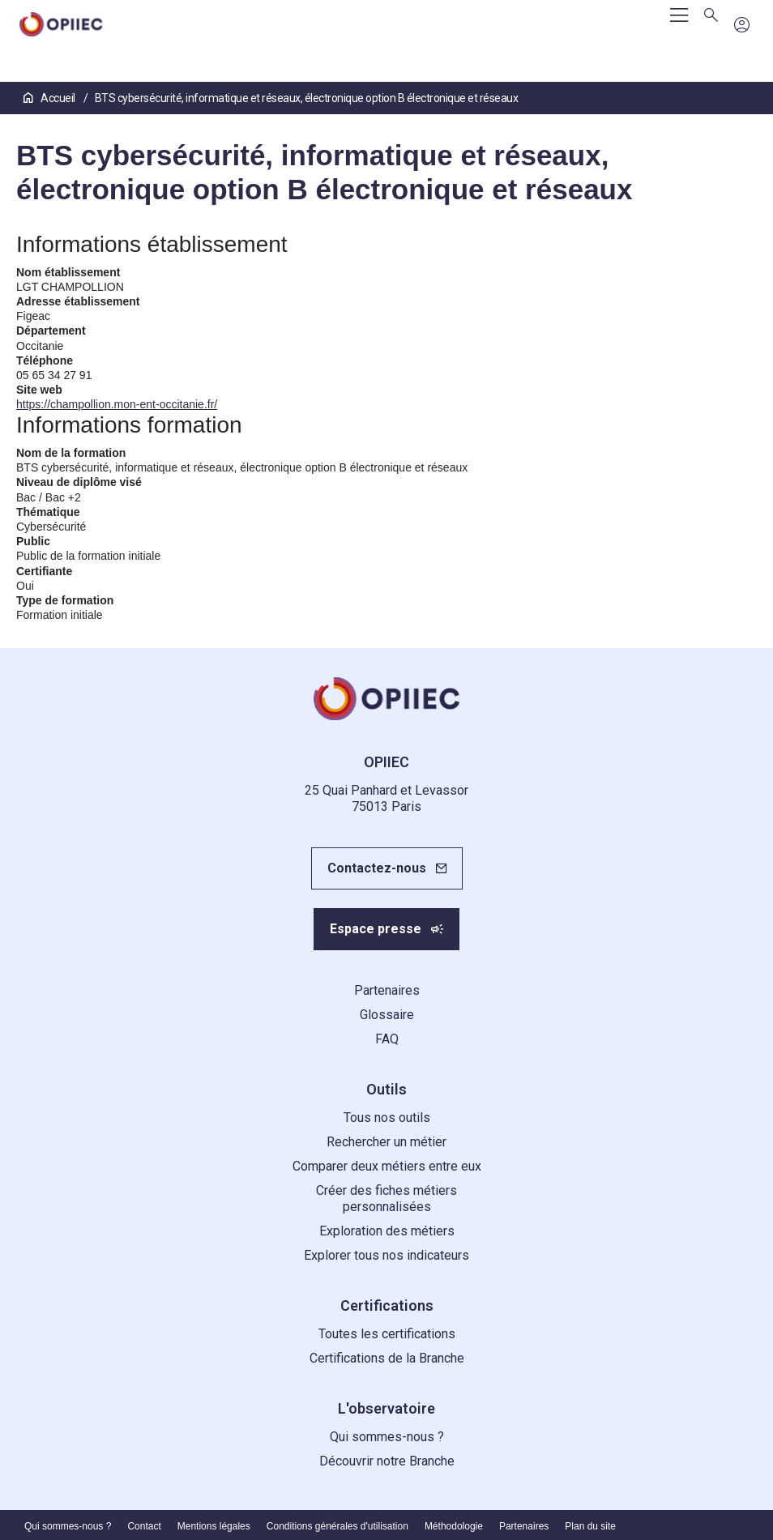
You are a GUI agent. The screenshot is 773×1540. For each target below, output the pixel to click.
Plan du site (590, 1526)
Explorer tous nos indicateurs (386, 1255)
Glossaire (387, 1014)
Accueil (50, 98)
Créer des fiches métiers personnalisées (386, 1198)
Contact (143, 1526)
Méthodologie (454, 1526)
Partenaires (387, 990)
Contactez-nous (376, 868)
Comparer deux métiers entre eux (387, 1166)
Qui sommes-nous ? (387, 1436)
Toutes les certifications (386, 1334)
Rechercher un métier (386, 1142)
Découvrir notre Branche (387, 1461)
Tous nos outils (387, 1117)
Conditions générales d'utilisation (337, 1526)
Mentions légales (213, 1526)
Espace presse (375, 928)
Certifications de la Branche (387, 1358)
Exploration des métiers (387, 1231)
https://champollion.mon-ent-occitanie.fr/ (116, 404)
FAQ (387, 1039)
